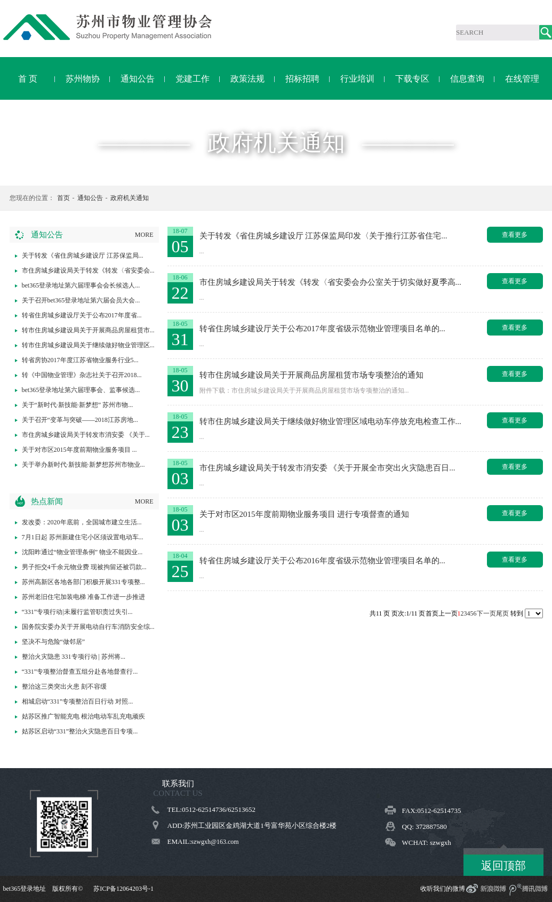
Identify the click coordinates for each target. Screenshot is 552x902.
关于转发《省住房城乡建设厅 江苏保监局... (82, 255)
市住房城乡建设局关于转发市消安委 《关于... (86, 434)
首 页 (27, 78)
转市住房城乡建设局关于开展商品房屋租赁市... (88, 330)
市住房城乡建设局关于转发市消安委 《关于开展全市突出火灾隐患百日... (327, 468)
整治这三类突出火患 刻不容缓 (64, 686)
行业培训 (357, 78)
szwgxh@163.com (214, 841)
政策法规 (247, 78)
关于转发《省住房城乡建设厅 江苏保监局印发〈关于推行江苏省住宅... (323, 236)
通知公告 (138, 78)
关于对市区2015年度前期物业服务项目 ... (79, 449)
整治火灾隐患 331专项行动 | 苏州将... (73, 656)
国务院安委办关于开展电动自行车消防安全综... (88, 626)
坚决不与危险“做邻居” (53, 641)
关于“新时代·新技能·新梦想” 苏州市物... (77, 405)
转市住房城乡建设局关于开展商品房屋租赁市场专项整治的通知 (311, 375)
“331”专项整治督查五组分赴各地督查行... (80, 671)
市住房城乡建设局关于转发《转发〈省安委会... (88, 270)
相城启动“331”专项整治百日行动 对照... (77, 701)
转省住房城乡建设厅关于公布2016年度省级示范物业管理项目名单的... (322, 560)
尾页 (502, 613)
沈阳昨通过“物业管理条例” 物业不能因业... (82, 552)
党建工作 (192, 78)
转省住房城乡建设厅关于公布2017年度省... (82, 315)
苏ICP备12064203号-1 (123, 888)
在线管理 (522, 78)
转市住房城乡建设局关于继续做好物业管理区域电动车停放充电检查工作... (330, 421)
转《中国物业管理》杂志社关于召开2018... (82, 375)
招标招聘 (302, 78)
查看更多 (514, 234)
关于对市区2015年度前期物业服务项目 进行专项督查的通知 (304, 514)
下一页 (486, 613)
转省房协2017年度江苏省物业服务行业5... (80, 360)
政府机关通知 (129, 198)
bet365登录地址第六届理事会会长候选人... (81, 285)
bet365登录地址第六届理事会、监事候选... (81, 390)
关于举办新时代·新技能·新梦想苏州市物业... (83, 464)
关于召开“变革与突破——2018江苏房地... (80, 420)
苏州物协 (83, 78)
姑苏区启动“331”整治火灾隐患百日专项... (80, 731)
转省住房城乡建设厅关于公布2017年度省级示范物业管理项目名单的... (322, 328)
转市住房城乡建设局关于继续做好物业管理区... (88, 345)
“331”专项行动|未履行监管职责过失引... (77, 612)
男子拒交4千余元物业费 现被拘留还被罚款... (84, 567)
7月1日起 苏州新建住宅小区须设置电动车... (82, 537)
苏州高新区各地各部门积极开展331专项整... (83, 582)
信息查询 (467, 78)
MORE (144, 234)
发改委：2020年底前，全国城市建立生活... (82, 522)
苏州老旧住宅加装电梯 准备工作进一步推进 (83, 597)
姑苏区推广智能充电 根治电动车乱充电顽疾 (83, 716)
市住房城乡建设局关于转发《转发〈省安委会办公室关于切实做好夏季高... (330, 282)
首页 (63, 198)
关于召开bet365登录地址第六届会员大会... (81, 300)
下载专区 (412, 78)
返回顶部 (503, 865)
